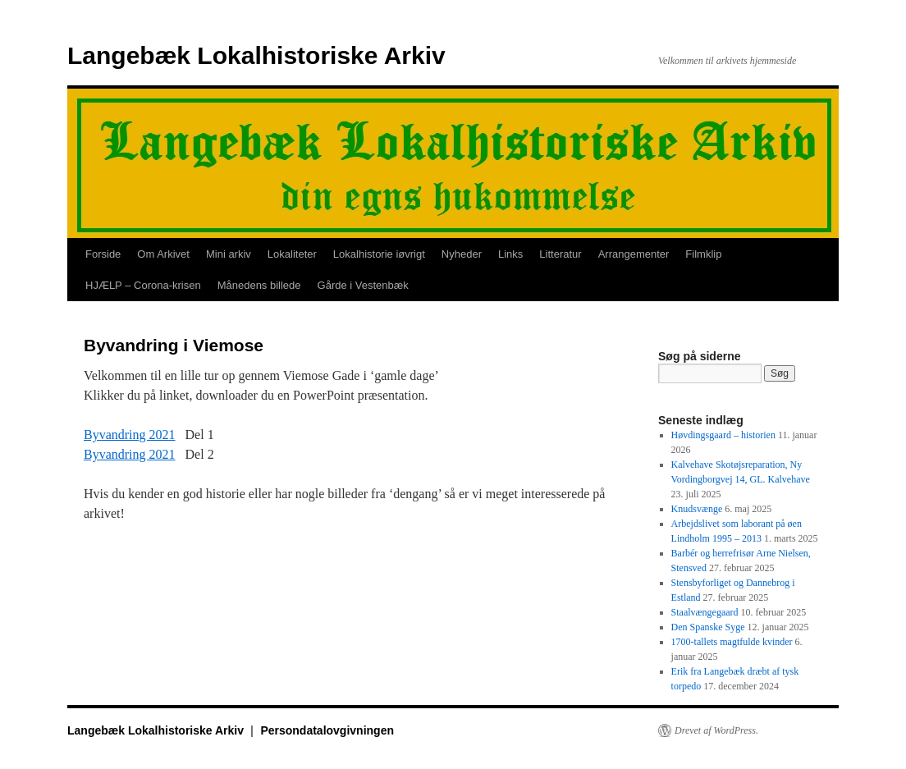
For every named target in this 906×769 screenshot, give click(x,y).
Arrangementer (634, 254)
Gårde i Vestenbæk (363, 285)
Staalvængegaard (705, 612)
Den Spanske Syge (708, 627)
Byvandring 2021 (130, 435)
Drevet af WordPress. (716, 730)
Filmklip (703, 254)
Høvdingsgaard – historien (723, 435)
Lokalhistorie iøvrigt (379, 254)
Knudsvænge (697, 509)
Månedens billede (259, 285)
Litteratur (560, 254)
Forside (103, 254)
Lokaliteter (292, 254)
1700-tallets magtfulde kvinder (732, 642)
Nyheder (462, 254)
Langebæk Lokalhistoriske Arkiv (256, 55)
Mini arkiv (228, 254)
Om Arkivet (163, 254)
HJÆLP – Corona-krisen (143, 285)
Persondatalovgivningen (327, 730)
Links (510, 254)
